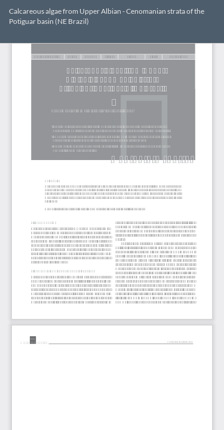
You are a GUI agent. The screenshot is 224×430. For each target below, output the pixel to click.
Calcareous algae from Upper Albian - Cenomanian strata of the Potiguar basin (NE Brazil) (106, 16)
